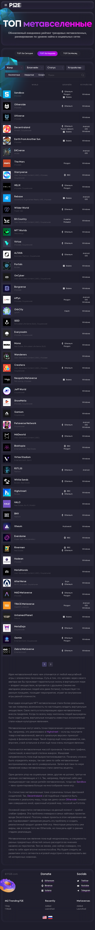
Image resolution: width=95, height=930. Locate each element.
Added (48, 906)
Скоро (41, 75)
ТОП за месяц (70, 53)
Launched (49, 909)
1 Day (7, 906)
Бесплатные (14, 75)
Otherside (20, 105)
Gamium (18, 412)
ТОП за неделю (47, 53)
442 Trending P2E (14, 901)
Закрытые (29, 75)
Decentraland (22, 127)
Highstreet (20, 491)
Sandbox (19, 93)
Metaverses (83, 901)
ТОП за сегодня (25, 53)
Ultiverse (19, 116)
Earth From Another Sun (27, 139)
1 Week (8, 909)
